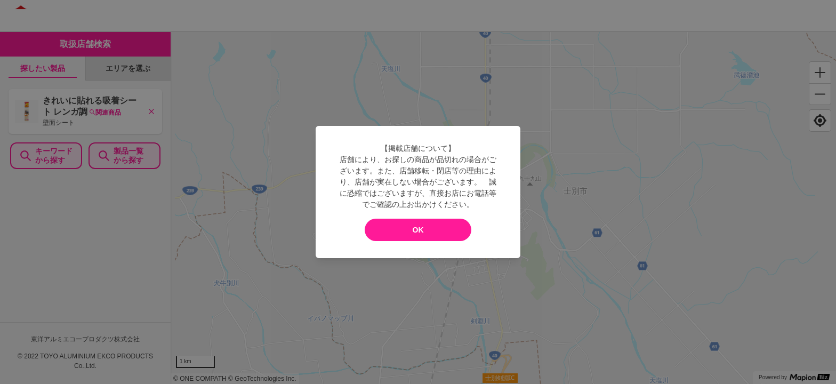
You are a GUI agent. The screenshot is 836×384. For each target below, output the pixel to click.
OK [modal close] (418, 230)
